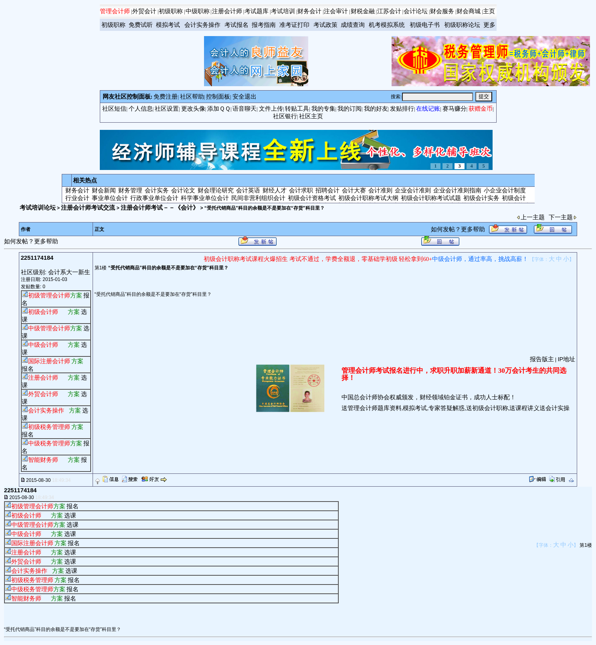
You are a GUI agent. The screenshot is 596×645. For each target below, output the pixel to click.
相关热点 (85, 180)
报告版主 (542, 359)
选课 (70, 515)
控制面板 (218, 96)
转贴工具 (297, 108)
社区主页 (311, 116)
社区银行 (285, 116)
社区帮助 (192, 96)
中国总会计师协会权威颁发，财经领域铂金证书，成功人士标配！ (428, 397)
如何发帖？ (446, 229)
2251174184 (37, 258)
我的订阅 (349, 108)
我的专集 (323, 108)
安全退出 (244, 96)
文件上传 (271, 108)
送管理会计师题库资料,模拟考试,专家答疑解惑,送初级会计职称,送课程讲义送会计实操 (455, 408)
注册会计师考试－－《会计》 (160, 207)
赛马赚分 (454, 108)
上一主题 (533, 217)
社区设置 (167, 108)
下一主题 (561, 217)
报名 (28, 369)
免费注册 (166, 96)
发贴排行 (402, 108)
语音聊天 (244, 108)
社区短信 (114, 108)
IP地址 (566, 359)
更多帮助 (473, 229)
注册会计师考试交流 (88, 207)
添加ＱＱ (218, 108)
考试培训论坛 (38, 207)
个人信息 (141, 108)
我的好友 (376, 108)
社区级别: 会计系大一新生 (55, 272)
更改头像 (193, 108)
